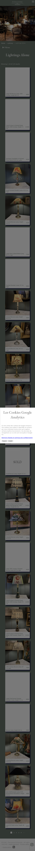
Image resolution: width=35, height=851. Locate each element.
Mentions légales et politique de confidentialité (17, 438)
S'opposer (4, 441)
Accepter (10, 441)
